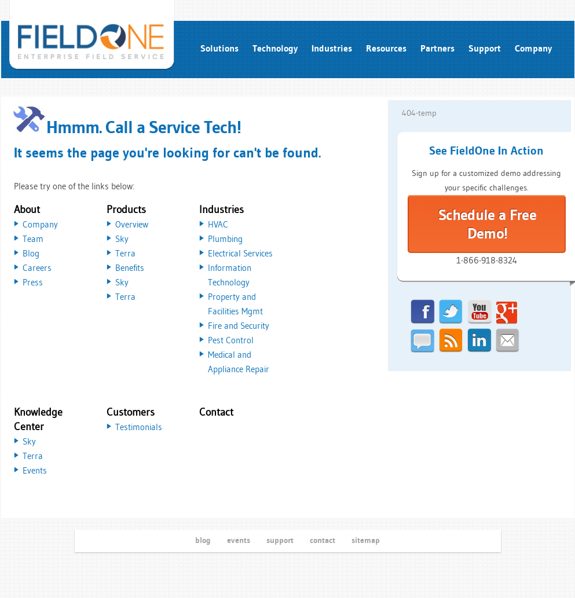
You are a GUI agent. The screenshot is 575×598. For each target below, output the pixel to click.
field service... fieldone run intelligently (92, 35)
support (280, 540)
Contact (216, 412)
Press (33, 282)
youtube (479, 311)
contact (322, 540)
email (508, 340)
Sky (122, 238)
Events (35, 470)
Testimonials (138, 426)
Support (484, 48)
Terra (125, 253)
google (508, 311)
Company (533, 48)
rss (451, 340)
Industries (332, 48)
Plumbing (225, 238)
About (27, 209)
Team (33, 238)
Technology (275, 48)
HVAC (218, 224)
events (238, 540)
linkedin (479, 340)
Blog (31, 253)
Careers (37, 267)
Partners (437, 48)
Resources (386, 48)
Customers (131, 412)
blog (203, 540)
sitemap (365, 540)
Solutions (219, 48)
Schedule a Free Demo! (487, 224)
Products (126, 209)
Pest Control (231, 340)
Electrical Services (240, 253)
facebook (423, 311)
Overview (131, 224)
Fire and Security (238, 325)
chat (423, 340)
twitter (451, 311)
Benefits (129, 267)
